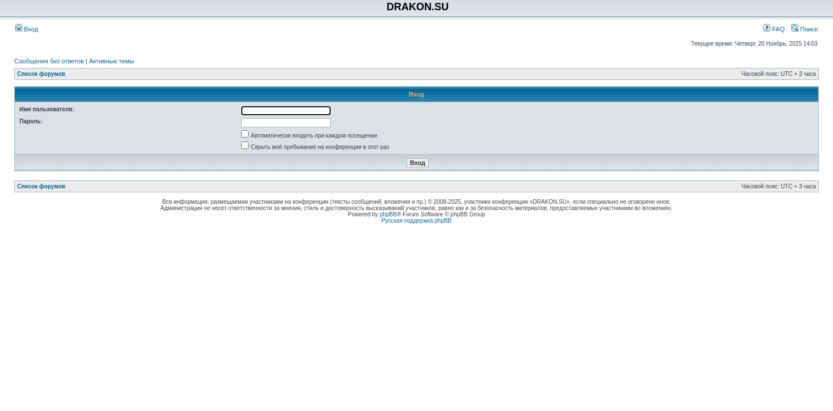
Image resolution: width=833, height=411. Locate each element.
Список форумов (41, 74)
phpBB (388, 214)
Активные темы (111, 61)
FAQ (774, 29)
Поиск (804, 29)
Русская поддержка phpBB (416, 220)
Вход (26, 29)
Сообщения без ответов (49, 61)
